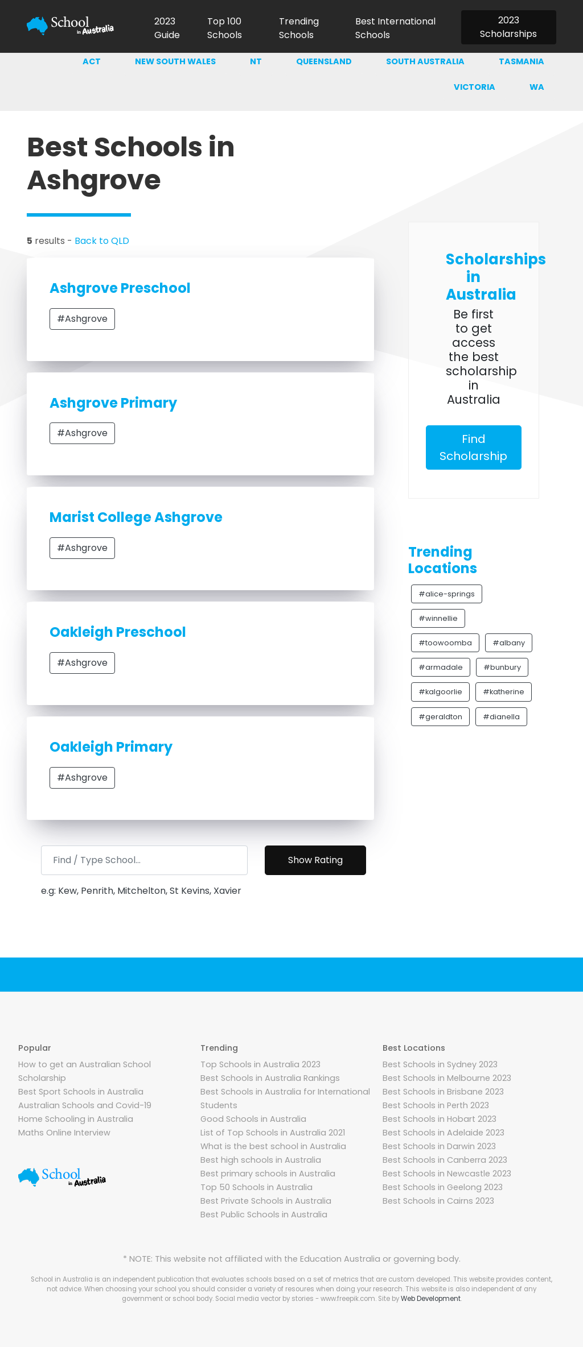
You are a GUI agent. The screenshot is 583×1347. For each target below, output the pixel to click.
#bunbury (502, 667)
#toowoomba (445, 643)
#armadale (440, 667)
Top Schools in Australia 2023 (260, 1064)
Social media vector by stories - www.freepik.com (295, 1298)
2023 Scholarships (508, 27)
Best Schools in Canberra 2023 (445, 1160)
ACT (92, 61)
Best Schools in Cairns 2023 (438, 1201)
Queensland (324, 61)
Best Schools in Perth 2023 (436, 1105)
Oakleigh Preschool (118, 632)
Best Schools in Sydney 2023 (440, 1064)
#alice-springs (446, 594)
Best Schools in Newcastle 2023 (447, 1173)
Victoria (474, 87)
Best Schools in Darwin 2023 (439, 1146)
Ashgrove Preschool (120, 288)
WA (536, 87)
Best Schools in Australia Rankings (270, 1078)
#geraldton (440, 717)
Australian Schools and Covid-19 (84, 1105)
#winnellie (438, 618)
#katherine (503, 692)
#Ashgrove (82, 318)
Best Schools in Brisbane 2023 (443, 1091)
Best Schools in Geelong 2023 (443, 1187)
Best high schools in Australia (260, 1160)
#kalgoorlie (440, 692)
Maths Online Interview (64, 1132)
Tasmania (521, 61)
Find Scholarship (473, 447)
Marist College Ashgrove (136, 517)
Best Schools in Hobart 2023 (439, 1119)
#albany (508, 643)
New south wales (175, 61)
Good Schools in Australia (253, 1119)
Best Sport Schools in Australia (80, 1091)
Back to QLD (102, 240)
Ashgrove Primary (113, 402)
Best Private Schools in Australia (265, 1201)
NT (256, 61)
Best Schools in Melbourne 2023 (447, 1078)
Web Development (431, 1298)
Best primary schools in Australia (267, 1173)
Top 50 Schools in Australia (256, 1187)
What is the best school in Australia (273, 1146)
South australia (425, 61)
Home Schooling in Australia (75, 1119)
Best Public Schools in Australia (263, 1214)
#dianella (501, 717)
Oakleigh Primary (111, 746)
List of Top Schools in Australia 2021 (272, 1132)
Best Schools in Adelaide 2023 (443, 1132)
